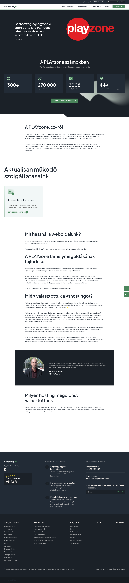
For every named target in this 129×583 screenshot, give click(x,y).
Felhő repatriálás (39, 535)
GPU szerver (8, 529)
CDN (6, 543)
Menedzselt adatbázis (11, 552)
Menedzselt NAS (9, 549)
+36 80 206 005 (98, 2)
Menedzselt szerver (10, 537)
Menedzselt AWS (39, 529)
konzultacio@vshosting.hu (97, 478)
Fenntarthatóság (76, 540)
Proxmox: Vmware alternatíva (43, 540)
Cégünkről (96, 6)
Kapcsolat (120, 522)
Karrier (72, 537)
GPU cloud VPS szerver (12, 532)
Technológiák (74, 543)
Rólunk (72, 529)
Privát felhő (8, 535)
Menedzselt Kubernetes (42, 526)
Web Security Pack (10, 560)
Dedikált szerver (9, 526)
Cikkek (106, 6)
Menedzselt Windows (41, 532)
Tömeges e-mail (9, 555)
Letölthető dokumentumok (116, 569)
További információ (16, 212)
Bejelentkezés (113, 2)
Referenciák (74, 532)
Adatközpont (74, 526)
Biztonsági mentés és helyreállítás (45, 537)
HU (122, 2)
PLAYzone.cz (29, 134)
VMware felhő (8, 557)
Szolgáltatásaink (67, 6)
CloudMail (7, 546)
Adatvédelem (100, 569)
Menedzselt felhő (10, 540)
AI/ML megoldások (40, 543)
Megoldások (83, 6)
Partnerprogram (75, 535)
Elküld (120, 492)
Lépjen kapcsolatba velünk (64, 101)
